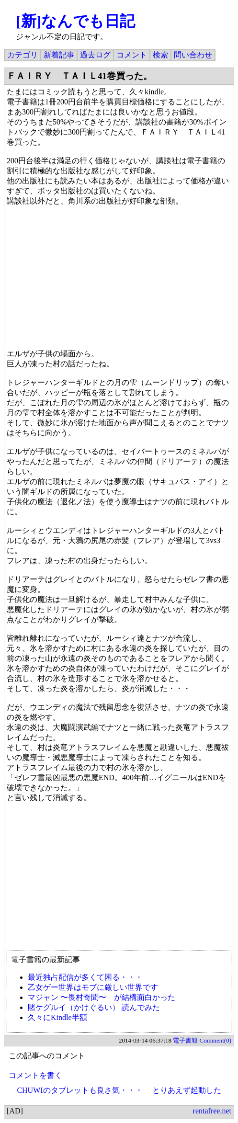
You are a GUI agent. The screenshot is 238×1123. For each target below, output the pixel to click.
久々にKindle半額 (57, 1017)
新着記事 (59, 55)
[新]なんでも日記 (75, 21)
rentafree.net (212, 1111)
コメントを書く (35, 1075)
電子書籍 (185, 1040)
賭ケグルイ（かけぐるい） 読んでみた (94, 1007)
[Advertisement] (119, 881)
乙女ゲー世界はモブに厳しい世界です (93, 987)
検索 (160, 55)
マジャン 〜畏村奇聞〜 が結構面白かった (101, 997)
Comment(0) (215, 1040)
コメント (131, 55)
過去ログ (95, 55)
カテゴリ (22, 55)
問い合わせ (193, 55)
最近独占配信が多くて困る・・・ (85, 977)
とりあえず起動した (186, 1090)
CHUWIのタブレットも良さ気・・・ (79, 1090)
